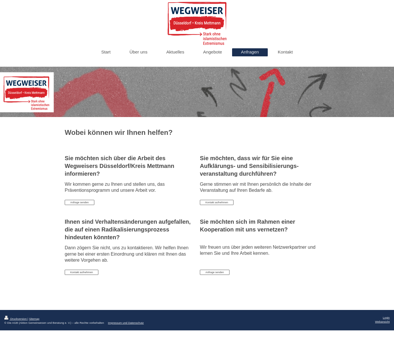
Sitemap (34, 318)
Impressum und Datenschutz (126, 322)
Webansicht (382, 321)
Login (386, 317)
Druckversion (16, 318)
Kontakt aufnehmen (216, 202)
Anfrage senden (79, 202)
